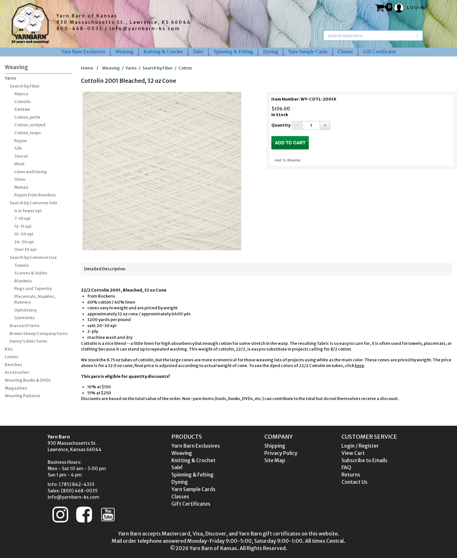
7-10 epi (22, 218)
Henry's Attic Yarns (28, 341)
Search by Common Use (33, 257)
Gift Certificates (379, 51)
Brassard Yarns (25, 325)
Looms (11, 356)
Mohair (21, 187)
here (359, 365)
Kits (9, 349)
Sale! (198, 51)
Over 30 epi (25, 249)
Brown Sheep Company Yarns (39, 333)
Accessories (17, 372)
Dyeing (270, 51)
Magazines (16, 388)
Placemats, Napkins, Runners (35, 299)
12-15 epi (22, 226)
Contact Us (354, 482)
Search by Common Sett (33, 203)
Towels (21, 265)
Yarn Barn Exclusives (83, 51)
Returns (350, 474)
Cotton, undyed (29, 125)
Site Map (274, 460)
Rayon (20, 140)
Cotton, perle (27, 117)
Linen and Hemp (30, 171)
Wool (19, 164)
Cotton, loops (27, 132)
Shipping (274, 446)
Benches (13, 364)
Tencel (21, 156)
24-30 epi (24, 242)
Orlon (19, 179)
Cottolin (22, 101)
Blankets (23, 281)
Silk (18, 148)
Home (87, 68)
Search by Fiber (25, 86)
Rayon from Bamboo (35, 195)
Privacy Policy (280, 453)
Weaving (124, 51)
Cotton (22, 109)
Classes (345, 51)
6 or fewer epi (28, 210)
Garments (24, 317)
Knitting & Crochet (163, 51)
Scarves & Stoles (30, 273)
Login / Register (360, 446)
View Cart (353, 453)
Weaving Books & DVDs (28, 380)
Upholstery (25, 310)
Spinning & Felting (233, 51)
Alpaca (21, 93)
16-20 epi (23, 234)
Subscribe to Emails (364, 460)
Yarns (10, 78)
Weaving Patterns (22, 395)
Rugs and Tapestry (33, 288)
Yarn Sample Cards (308, 51)
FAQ (346, 467)
